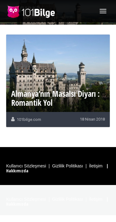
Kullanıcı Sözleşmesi (26, 165)
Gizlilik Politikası (67, 165)
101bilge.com (29, 119)
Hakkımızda (17, 171)
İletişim (96, 165)
